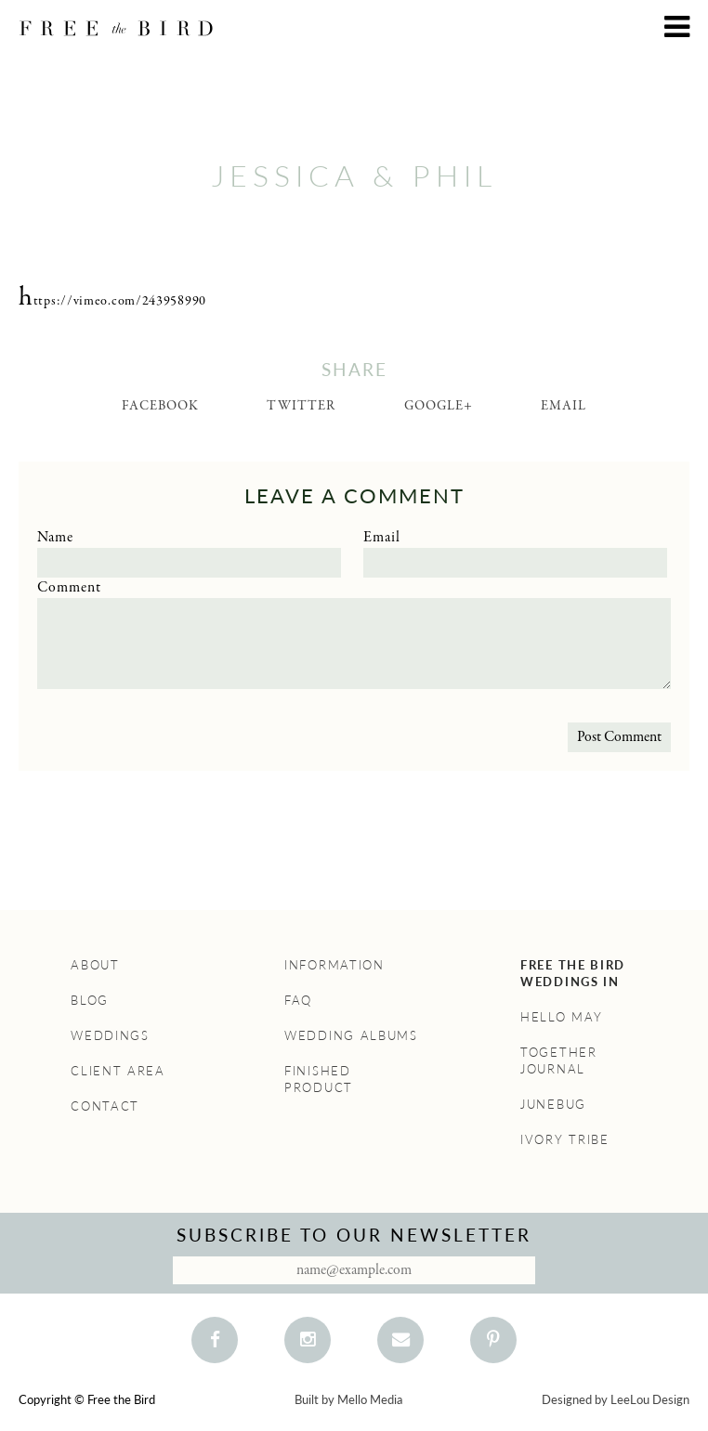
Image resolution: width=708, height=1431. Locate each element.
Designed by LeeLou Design (615, 1399)
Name (55, 537)
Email (563, 406)
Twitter (301, 406)
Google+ (438, 406)
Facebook (160, 406)
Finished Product (318, 1079)
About (95, 964)
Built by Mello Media (348, 1399)
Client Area (118, 1070)
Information (334, 964)
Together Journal (558, 1060)
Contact (105, 1106)
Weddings (110, 1035)
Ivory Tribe (565, 1139)
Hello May (561, 1016)
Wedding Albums (351, 1035)
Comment (69, 588)
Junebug (553, 1104)
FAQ (298, 1000)
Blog (90, 1000)
